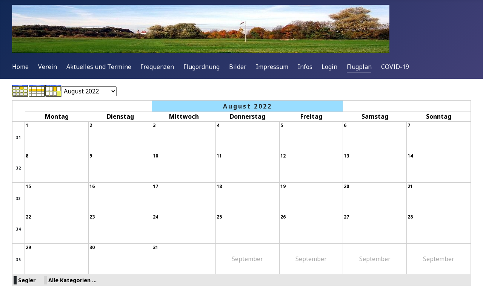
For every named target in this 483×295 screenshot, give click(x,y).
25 (219, 217)
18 (219, 186)
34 (18, 229)
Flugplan (359, 67)
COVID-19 (395, 67)
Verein (47, 67)
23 (92, 217)
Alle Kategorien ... (72, 280)
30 (92, 247)
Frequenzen (157, 67)
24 (155, 217)
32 (18, 168)
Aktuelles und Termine (98, 67)
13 (346, 156)
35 (18, 259)
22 (28, 217)
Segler (26, 280)
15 (28, 186)
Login (329, 67)
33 (18, 198)
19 (283, 186)
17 (155, 186)
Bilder (237, 67)
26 (283, 217)
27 (346, 217)
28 (410, 217)
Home (20, 67)
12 (283, 156)
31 (18, 137)
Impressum (272, 67)
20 (346, 186)
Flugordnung (201, 67)
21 (410, 186)
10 (155, 156)
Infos (305, 67)
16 (92, 186)
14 (410, 156)
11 (219, 156)
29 (28, 247)
